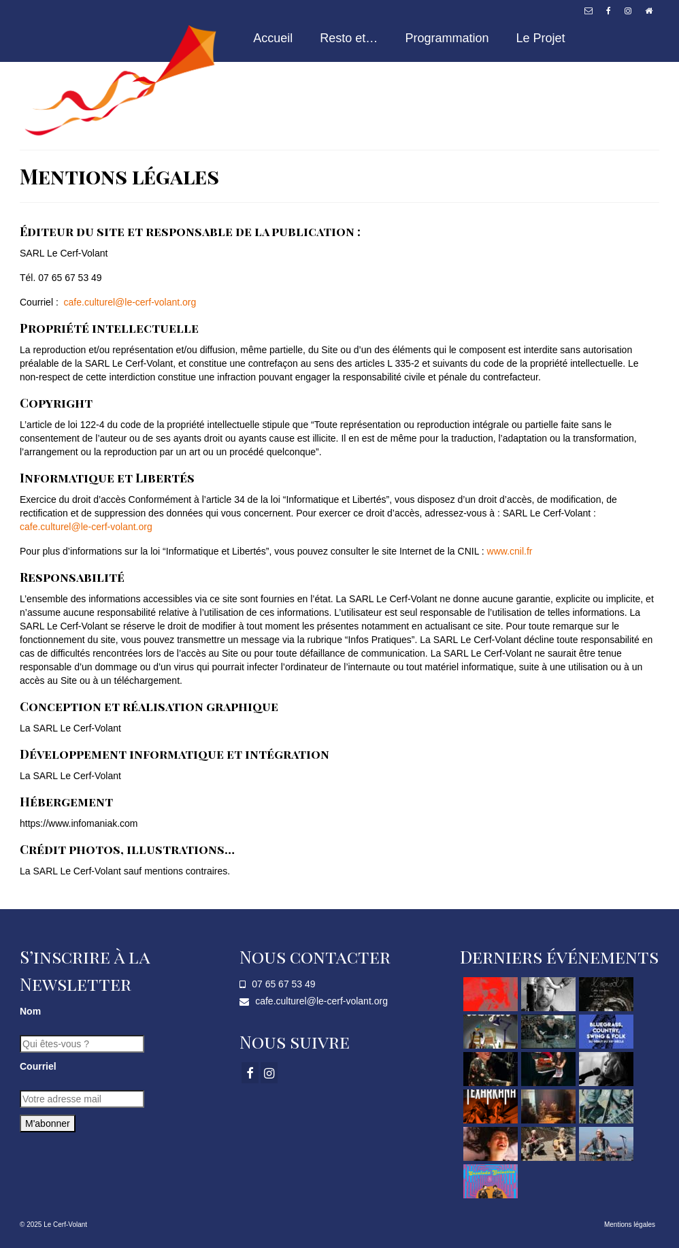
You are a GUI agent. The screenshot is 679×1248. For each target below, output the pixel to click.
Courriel (38, 1066)
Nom (30, 1011)
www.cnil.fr (510, 551)
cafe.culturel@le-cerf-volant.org (130, 302)
